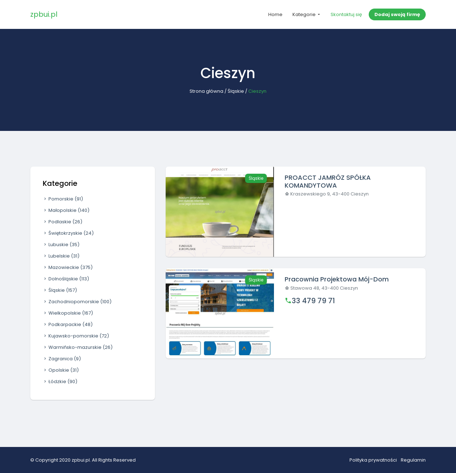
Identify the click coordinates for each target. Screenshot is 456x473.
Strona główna (206, 91)
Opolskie (61, 370)
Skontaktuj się (346, 14)
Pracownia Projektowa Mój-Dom (337, 279)
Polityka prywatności (373, 460)
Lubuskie (61, 244)
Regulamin (413, 460)
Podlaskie (62, 221)
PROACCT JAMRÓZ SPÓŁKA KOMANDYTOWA (328, 181)
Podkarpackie (68, 324)
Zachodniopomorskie (77, 301)
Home (275, 14)
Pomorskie (63, 198)
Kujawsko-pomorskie (76, 335)
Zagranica (62, 358)
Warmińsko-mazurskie (78, 347)
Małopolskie (66, 210)
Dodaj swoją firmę (397, 14)
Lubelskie (61, 256)
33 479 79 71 (313, 301)
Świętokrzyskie (68, 233)
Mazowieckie (68, 267)
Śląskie (236, 91)
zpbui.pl (43, 14)
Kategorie (304, 14)
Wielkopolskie (68, 313)
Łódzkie (60, 381)
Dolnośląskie (66, 278)
